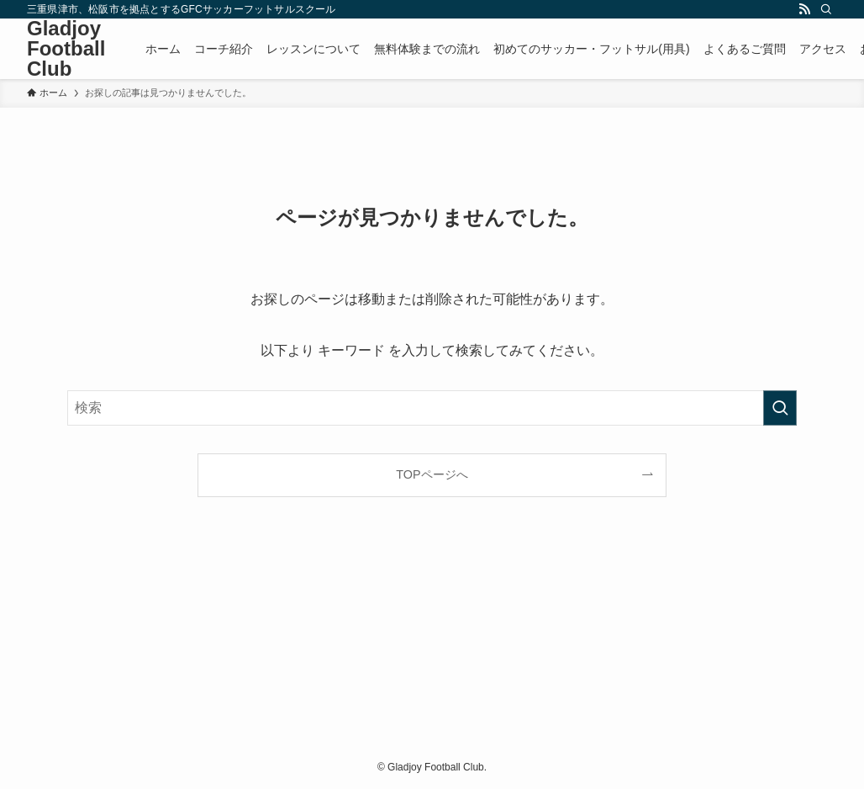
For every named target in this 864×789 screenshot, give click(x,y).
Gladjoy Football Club (66, 49)
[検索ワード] (432, 408)
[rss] (804, 9)
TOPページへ (431, 474)
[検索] (826, 9)
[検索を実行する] (780, 408)
